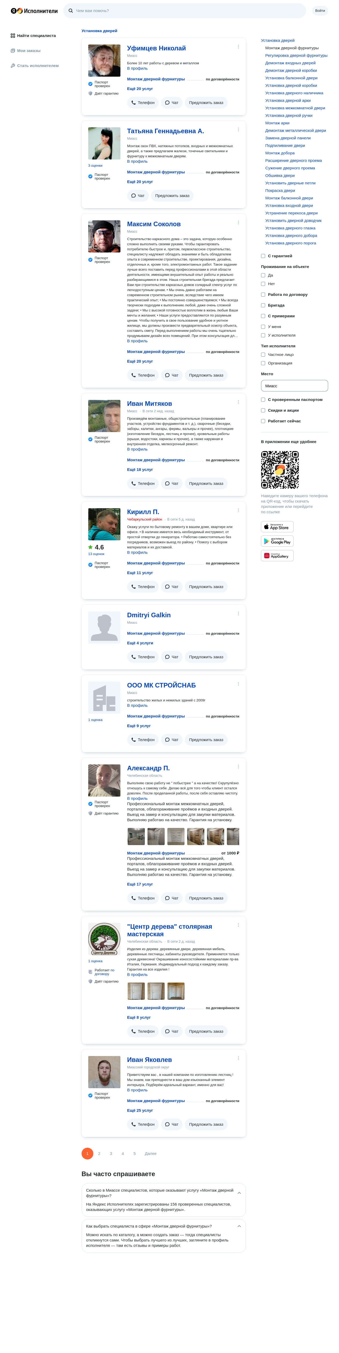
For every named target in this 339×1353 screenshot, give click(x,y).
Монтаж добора (279, 153)
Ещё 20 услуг (140, 88)
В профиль (137, 68)
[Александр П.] (104, 780)
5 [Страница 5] (135, 1153)
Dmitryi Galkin (149, 615)
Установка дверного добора (291, 235)
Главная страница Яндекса (14, 11)
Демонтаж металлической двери (295, 130)
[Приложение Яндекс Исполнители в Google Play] (277, 541)
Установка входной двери (289, 205)
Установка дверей (277, 40)
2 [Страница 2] (99, 1153)
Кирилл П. (143, 511)
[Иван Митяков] (104, 416)
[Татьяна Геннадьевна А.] (104, 143)
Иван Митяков (149, 403)
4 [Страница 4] (123, 1153)
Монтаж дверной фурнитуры (156, 79)
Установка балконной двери (291, 78)
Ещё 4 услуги (140, 643)
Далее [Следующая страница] (151, 1153)
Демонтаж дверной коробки (291, 70)
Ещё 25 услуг (140, 1110)
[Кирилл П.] (104, 524)
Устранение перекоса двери (291, 213)
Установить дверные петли (290, 183)
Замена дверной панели (288, 138)
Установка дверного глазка (290, 228)
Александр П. (148, 768)
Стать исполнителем (35, 65)
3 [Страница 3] (111, 1153)
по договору (105, 972)
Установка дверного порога (290, 243)
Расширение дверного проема (293, 160)
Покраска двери (280, 190)
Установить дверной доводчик (293, 220)
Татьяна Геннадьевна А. (165, 131)
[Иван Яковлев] (104, 1072)
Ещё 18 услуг (140, 469)
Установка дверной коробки (291, 85)
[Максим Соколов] (104, 236)
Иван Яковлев (149, 1059)
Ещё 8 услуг (139, 1017)
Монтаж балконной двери (289, 198)
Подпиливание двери (285, 145)
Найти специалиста (33, 35)
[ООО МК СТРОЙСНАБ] (104, 698)
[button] (143, 103)
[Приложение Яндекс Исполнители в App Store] (277, 526)
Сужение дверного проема (290, 168)
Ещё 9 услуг (139, 725)
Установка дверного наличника (294, 93)
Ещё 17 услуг (140, 884)
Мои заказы (25, 50)
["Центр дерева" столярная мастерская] (104, 939)
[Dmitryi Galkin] (104, 627)
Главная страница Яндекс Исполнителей (34, 11)
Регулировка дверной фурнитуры (296, 55)
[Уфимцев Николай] (104, 60)
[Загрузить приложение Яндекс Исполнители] (294, 470)
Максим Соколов (154, 224)
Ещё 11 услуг (140, 572)
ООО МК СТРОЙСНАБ (161, 685)
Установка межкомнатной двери (295, 108)
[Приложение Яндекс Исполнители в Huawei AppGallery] (277, 555)
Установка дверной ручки (288, 115)
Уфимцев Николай (156, 48)
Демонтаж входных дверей (290, 63)
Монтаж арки (277, 123)
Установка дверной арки (288, 100)
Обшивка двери (280, 175)
